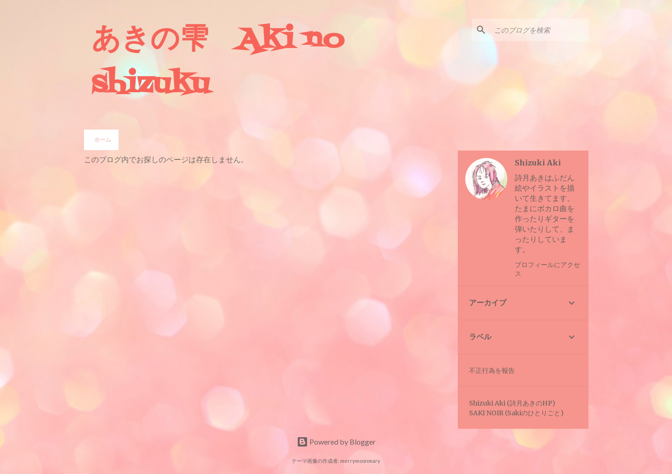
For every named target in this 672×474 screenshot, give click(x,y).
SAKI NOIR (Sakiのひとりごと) (516, 413)
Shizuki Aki (538, 162)
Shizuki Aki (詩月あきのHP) (512, 403)
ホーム (102, 139)
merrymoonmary (360, 461)
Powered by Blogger (336, 441)
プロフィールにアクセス (547, 269)
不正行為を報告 (492, 370)
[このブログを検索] (539, 30)
